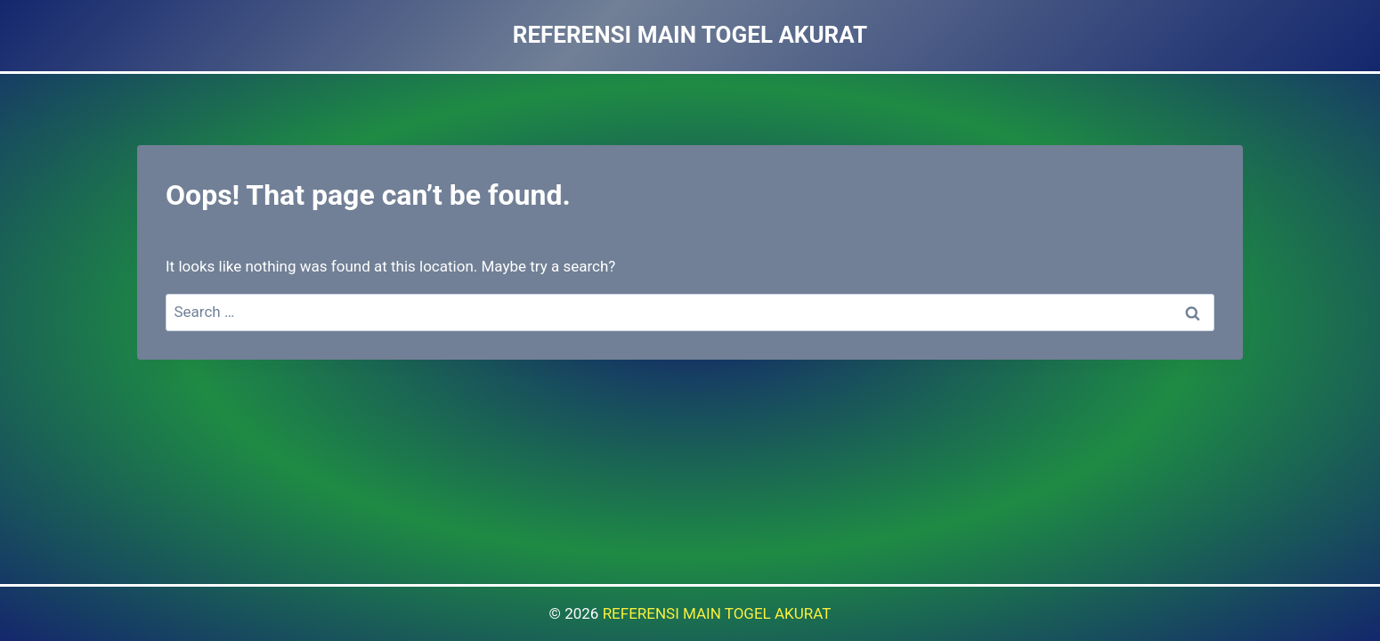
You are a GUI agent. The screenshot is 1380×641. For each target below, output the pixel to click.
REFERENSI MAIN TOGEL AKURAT (717, 613)
